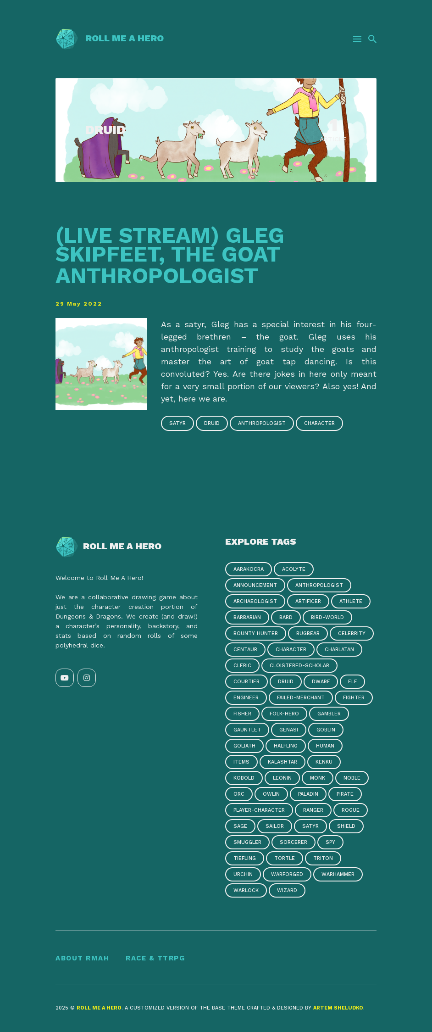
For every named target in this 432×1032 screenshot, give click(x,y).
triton (323, 858)
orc (238, 794)
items (241, 762)
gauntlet (247, 730)
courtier (246, 682)
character (319, 423)
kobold (244, 778)
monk (317, 778)
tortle (284, 858)
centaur (245, 650)
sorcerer (293, 842)
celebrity (352, 633)
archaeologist (255, 601)
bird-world (327, 617)
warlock (246, 890)
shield (346, 826)
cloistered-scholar (299, 666)
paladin (308, 794)
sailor (275, 826)
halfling (286, 746)
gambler (329, 714)
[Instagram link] (87, 678)
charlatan (339, 650)
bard (286, 617)
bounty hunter (255, 633)
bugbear (308, 633)
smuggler (247, 842)
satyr (177, 423)
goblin (325, 730)
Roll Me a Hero (109, 38)
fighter (354, 698)
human (325, 746)
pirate (345, 794)
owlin (271, 794)
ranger (313, 810)
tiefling (244, 858)
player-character (259, 810)
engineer (246, 698)
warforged (287, 874)
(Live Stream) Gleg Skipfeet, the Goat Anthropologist (169, 255)
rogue (351, 810)
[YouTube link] (64, 678)
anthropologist (262, 423)
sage (240, 826)
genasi (288, 730)
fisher (242, 714)
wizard (287, 890)
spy (330, 842)
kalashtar (282, 762)
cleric (242, 666)
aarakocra (248, 569)
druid (212, 423)
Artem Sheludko (338, 1008)
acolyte (293, 569)
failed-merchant (301, 698)
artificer (308, 601)
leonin (282, 778)
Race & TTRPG (155, 958)
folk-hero (284, 714)
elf (352, 682)
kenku (324, 762)
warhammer (337, 874)
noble (351, 778)
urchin (243, 874)
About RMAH (82, 958)
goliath (244, 746)
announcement (255, 585)
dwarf (321, 682)
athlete (350, 601)
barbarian (247, 617)
